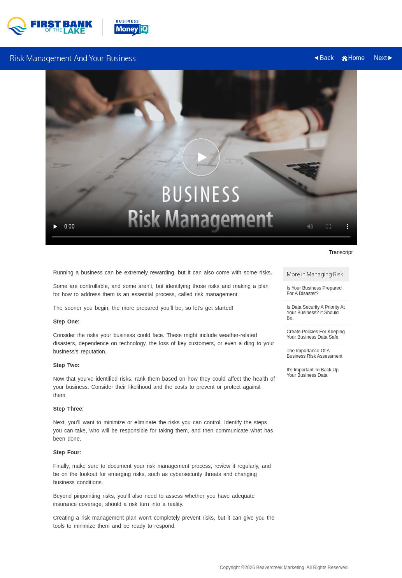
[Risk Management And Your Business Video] (201, 157)
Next (380, 57)
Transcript (341, 252)
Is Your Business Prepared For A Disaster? (314, 290)
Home (356, 57)
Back (327, 57)
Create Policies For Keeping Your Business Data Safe (316, 334)
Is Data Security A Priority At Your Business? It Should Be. (316, 312)
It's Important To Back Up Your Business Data (313, 372)
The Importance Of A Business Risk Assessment (314, 353)
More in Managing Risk (315, 274)
